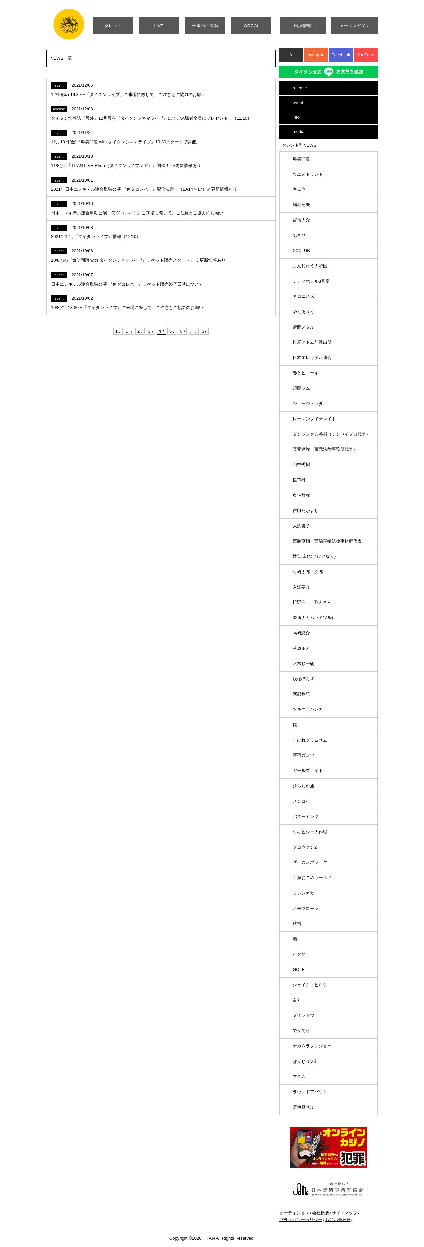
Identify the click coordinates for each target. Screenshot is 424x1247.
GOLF (298, 969)
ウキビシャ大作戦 (310, 831)
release (300, 87)
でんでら (301, 1030)
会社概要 (320, 1212)
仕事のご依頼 (205, 25)
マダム (299, 1076)
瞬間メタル (303, 327)
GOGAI (251, 25)
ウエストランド (308, 174)
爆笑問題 (301, 158)
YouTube (365, 54)
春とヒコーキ (306, 372)
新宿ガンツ (303, 755)
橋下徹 (299, 480)
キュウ (299, 189)
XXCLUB (301, 250)
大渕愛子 (301, 525)
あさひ (299, 235)
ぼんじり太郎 (306, 1061)
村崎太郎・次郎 (308, 571)
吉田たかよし (306, 510)
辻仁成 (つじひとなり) (314, 556)
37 (204, 331)
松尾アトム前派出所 (312, 342)
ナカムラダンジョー (312, 1045)
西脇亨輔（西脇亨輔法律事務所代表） (329, 541)
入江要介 (301, 587)
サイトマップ (344, 1212)
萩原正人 (301, 648)
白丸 (297, 1000)
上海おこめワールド (312, 877)
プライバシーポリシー (300, 1219)
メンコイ (301, 801)
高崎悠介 (301, 632)
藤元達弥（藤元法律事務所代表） (325, 449)
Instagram (316, 54)
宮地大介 (301, 219)
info (296, 117)
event (298, 102)
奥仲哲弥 (301, 495)
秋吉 (297, 923)
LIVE (159, 25)
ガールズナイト (308, 770)
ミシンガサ (303, 893)
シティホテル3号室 (311, 281)
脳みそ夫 (301, 204)
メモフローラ (306, 908)
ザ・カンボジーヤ (310, 862)
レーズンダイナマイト (314, 418)
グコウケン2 (305, 847)
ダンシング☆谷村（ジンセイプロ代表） (331, 434)
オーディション (294, 1212)
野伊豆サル (303, 1107)
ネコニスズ (303, 296)
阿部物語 (301, 694)
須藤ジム (301, 388)
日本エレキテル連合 (312, 357)
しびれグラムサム (310, 740)
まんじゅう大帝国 (310, 265)
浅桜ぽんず (303, 678)
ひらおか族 (303, 785)
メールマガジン (355, 25)
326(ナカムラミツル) (313, 617)
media (298, 131)
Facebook (340, 54)
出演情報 (302, 25)
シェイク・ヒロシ (310, 984)
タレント (113, 25)
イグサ (299, 954)
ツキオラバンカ (308, 709)
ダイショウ (303, 1015)
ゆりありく (303, 311)
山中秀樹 (301, 464)
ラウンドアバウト (310, 1091)
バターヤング (306, 816)
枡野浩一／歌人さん (312, 602)
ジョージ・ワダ (308, 403)
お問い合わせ (338, 1219)
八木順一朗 (303, 663)
